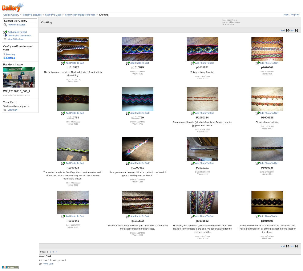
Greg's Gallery (11, 14)
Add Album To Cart (17, 32)
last (292, 30)
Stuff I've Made (53, 14)
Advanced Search (16, 25)
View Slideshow (16, 39)
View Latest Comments (19, 36)
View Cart (12, 110)
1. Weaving (9, 54)
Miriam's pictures (32, 14)
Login (285, 14)
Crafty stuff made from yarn (80, 14)
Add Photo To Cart (75, 63)
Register (295, 14)
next (282, 30)
